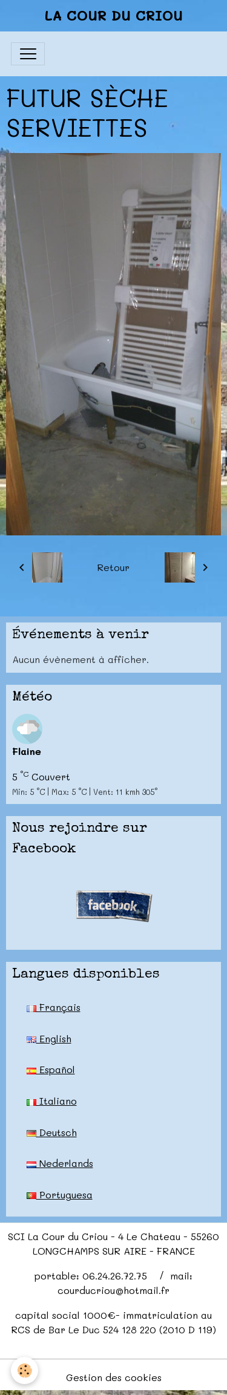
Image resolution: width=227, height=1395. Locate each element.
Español (51, 1069)
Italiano (52, 1100)
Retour (113, 567)
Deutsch (52, 1132)
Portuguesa (60, 1194)
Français (54, 1007)
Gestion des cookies (114, 1377)
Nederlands (60, 1163)
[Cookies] (24, 1370)
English (49, 1038)
